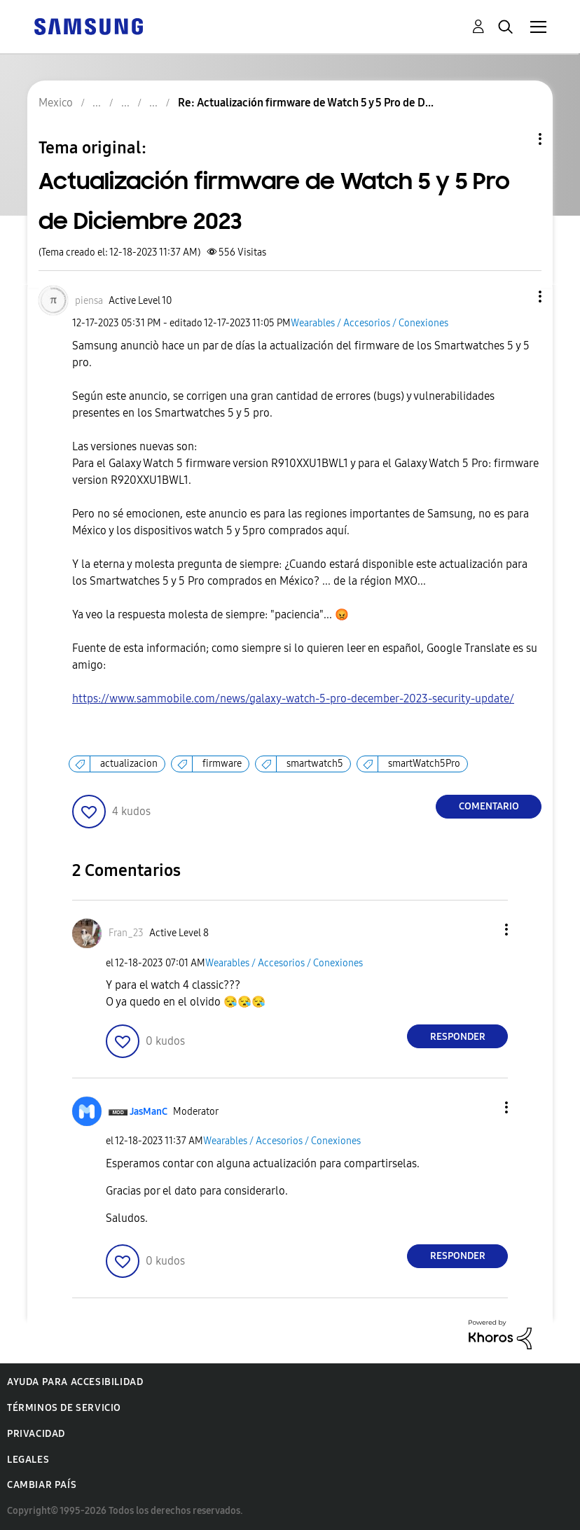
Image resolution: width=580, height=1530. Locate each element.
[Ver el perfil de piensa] (89, 301)
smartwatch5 (314, 764)
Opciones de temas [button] (516, 139)
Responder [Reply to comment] (457, 1037)
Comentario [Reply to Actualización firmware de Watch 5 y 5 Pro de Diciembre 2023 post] (489, 806)
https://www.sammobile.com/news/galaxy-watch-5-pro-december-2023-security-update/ (293, 698)
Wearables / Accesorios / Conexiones (369, 323)
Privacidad (36, 1434)
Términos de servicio (64, 1408)
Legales (28, 1460)
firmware (222, 764)
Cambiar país (41, 1485)
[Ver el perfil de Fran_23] (126, 933)
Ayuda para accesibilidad (75, 1382)
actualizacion (129, 764)
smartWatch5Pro (424, 764)
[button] (517, 296)
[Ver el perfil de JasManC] (148, 1112)
